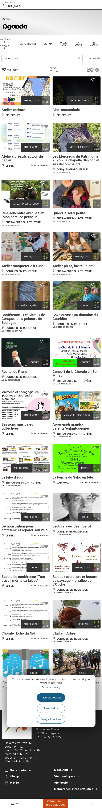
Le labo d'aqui (12, 477)
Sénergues (11, 5)
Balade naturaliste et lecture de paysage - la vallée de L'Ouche (75, 581)
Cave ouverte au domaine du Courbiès (75, 317)
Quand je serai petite (69, 213)
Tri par (54, 69)
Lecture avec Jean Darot (72, 526)
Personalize (51, 708)
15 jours (94, 43)
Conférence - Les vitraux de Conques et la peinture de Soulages (23, 319)
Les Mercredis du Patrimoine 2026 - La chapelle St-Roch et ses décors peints (76, 160)
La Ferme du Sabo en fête (73, 477)
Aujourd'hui (28, 43)
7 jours (79, 43)
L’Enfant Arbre (64, 633)
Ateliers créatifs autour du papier (22, 158)
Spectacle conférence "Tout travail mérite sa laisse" (23, 579)
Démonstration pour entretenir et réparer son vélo (24, 528)
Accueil (7, 19)
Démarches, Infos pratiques (55, 803)
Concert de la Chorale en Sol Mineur (75, 374)
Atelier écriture (13, 110)
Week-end (63, 43)
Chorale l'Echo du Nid (18, 633)
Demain (48, 43)
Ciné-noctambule (66, 110)
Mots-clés (11, 58)
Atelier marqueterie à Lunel (23, 266)
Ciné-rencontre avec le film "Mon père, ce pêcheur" (22, 215)
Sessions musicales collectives (17, 426)
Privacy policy (51, 687)
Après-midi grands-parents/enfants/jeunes (71, 426)
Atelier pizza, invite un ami (73, 266)
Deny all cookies (51, 719)
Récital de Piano (14, 372)
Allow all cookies (51, 697)
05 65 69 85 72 (52, 737)
